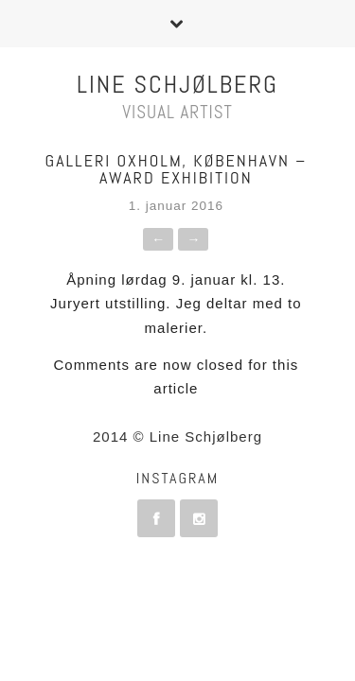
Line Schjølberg (177, 84)
